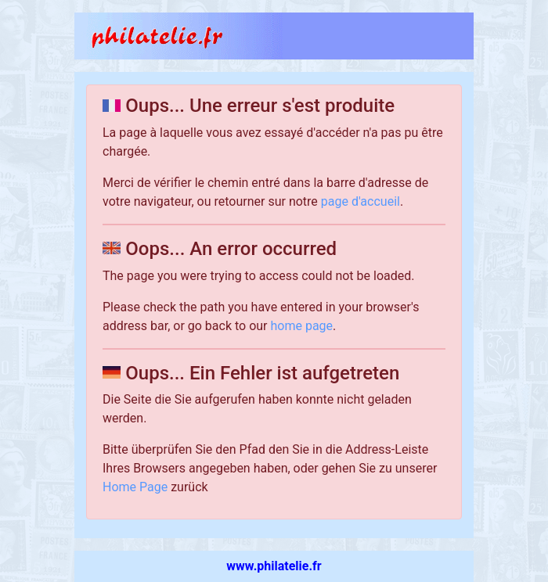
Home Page (135, 487)
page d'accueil (360, 201)
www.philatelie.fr (273, 566)
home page (302, 325)
